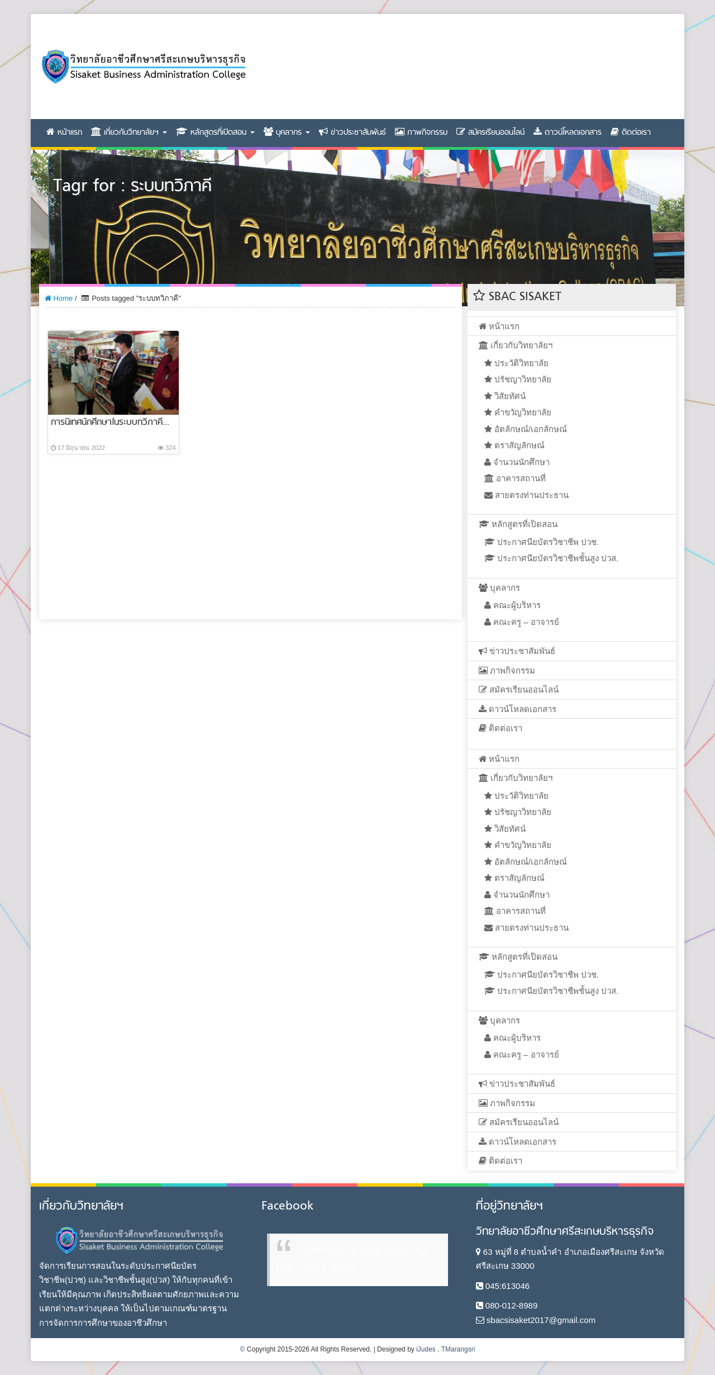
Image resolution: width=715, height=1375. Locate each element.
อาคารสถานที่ (515, 478)
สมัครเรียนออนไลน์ (490, 132)
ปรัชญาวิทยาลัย (517, 379)
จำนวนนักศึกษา (517, 462)
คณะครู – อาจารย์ (521, 622)
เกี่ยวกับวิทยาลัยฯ (129, 132)
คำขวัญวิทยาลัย (517, 412)
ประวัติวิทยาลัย (516, 363)
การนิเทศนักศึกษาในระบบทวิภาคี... (110, 422)
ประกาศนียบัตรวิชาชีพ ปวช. (541, 542)
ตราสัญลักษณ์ (514, 445)
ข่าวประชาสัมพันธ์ (352, 132)
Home (59, 298)
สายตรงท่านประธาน (526, 495)
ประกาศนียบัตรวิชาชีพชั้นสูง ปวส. (551, 558)
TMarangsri (458, 1349)
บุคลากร (287, 132)
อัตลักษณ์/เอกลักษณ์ (525, 429)
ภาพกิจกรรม (421, 132)
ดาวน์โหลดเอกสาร (567, 132)
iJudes (426, 1349)
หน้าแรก (64, 132)
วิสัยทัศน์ (505, 396)
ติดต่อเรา (631, 132)
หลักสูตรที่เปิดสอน (215, 132)
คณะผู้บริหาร (512, 605)
